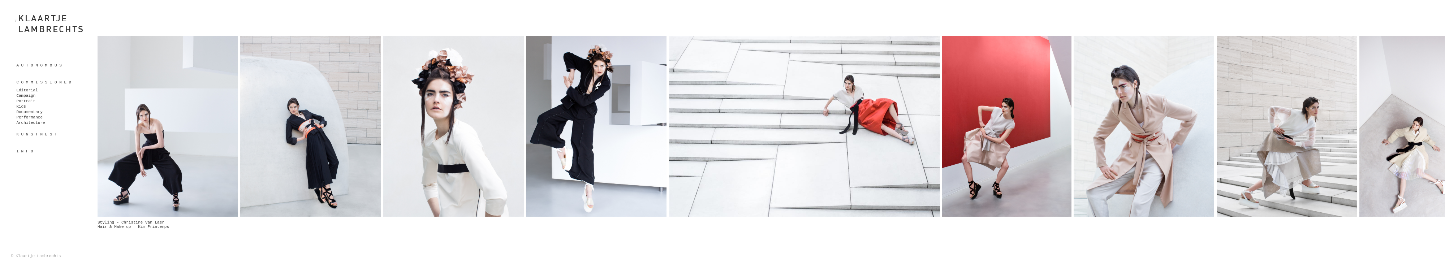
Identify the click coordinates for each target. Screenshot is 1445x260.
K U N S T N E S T (36, 134)
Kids (21, 106)
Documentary (29, 112)
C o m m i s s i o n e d (43, 82)
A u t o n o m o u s (38, 65)
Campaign (25, 96)
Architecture (30, 123)
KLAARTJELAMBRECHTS (51, 23)
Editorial (27, 90)
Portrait (25, 101)
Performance (29, 117)
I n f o (24, 151)
